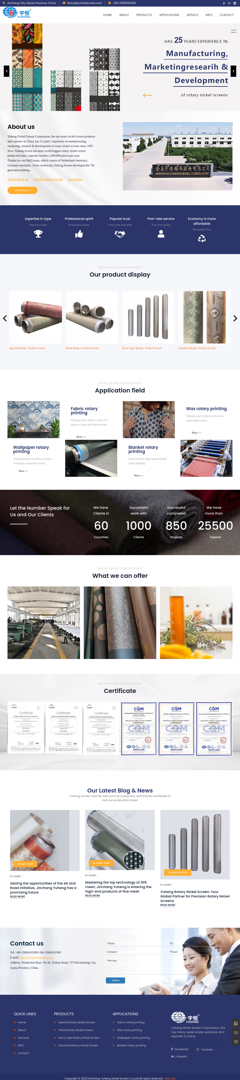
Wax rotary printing (129, 1030)
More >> (81, 436)
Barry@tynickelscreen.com (82, 3)
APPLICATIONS (169, 15)
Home (107, 15)
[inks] (34, 419)
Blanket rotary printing (131, 1045)
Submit (115, 980)
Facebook (179, 1049)
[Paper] (149, 419)
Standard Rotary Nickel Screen (197, 348)
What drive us (18, 179)
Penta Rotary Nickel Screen (82, 348)
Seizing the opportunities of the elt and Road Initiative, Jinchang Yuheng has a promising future (43, 888)
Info (209, 15)
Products (144, 15)
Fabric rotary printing (131, 1022)
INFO (21, 1045)
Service (192, 15)
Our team (75, 179)
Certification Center (48, 179)
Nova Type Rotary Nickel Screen (142, 348)
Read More (17, 896)
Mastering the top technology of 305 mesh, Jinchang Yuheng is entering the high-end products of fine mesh (118, 887)
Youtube (204, 1049)
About (124, 15)
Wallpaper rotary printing (133, 1038)
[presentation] (6, 71)
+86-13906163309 (122, 3)
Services (23, 1038)
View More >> (22, 190)
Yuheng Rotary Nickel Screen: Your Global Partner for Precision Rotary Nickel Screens (195, 896)
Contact (227, 15)
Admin (17, 876)
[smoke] (91, 458)
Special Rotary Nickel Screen (27, 348)
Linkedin (179, 1056)
